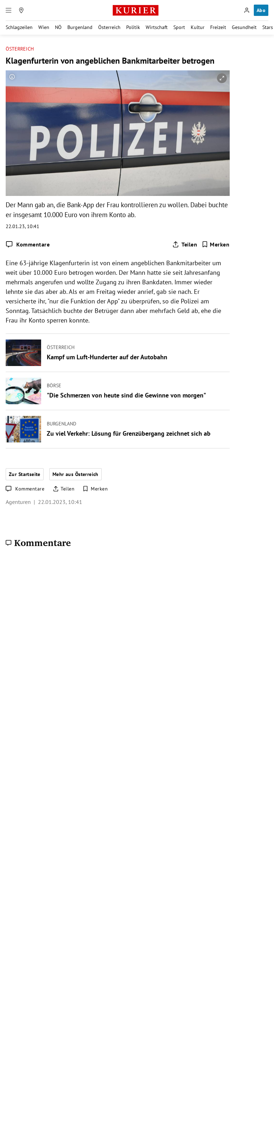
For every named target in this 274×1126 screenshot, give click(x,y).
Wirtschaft (157, 27)
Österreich (109, 27)
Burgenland (80, 27)
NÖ (58, 27)
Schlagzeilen (19, 27)
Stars (267, 27)
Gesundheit (244, 27)
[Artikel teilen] (184, 244)
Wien (43, 27)
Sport (179, 27)
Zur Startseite (24, 474)
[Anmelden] (246, 10)
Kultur (198, 27)
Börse (54, 385)
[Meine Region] (21, 10)
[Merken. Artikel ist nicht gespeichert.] (215, 244)
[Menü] (8, 10)
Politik (133, 27)
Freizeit (218, 27)
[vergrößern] (222, 78)
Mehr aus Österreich (75, 474)
